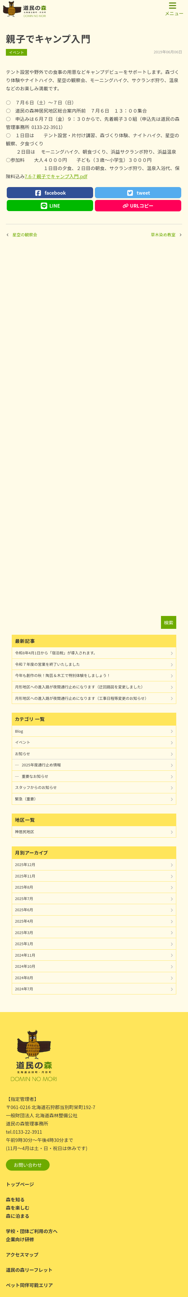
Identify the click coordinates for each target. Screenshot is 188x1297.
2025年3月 (24, 932)
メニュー (174, 9)
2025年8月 (24, 887)
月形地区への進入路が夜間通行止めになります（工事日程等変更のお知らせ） (82, 698)
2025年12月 (25, 864)
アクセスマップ (22, 1254)
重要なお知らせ (35, 776)
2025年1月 (24, 943)
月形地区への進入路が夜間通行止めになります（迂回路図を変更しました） (80, 687)
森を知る (15, 1199)
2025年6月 (24, 909)
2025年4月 (24, 921)
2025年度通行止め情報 (41, 765)
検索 (168, 622)
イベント (16, 52)
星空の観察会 (25, 234)
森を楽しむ (17, 1207)
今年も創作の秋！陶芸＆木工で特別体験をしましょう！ (62, 675)
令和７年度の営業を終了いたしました (47, 664)
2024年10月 (25, 966)
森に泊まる (17, 1215)
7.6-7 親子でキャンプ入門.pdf (56, 176)
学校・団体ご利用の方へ (32, 1231)
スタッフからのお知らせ (36, 787)
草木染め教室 (163, 234)
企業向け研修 (20, 1239)
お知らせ (22, 753)
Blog (19, 731)
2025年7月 (24, 898)
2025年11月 (25, 876)
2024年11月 (25, 955)
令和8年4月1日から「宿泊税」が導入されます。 (56, 653)
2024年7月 (24, 989)
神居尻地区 (24, 831)
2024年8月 (24, 977)
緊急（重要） (26, 799)
